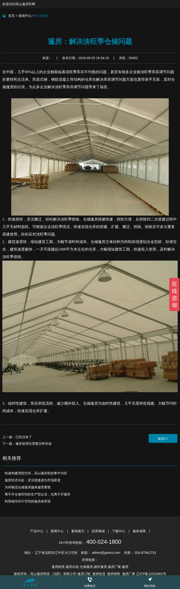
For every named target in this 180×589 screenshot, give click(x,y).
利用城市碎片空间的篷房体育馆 (28, 501)
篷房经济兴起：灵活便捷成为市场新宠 (32, 480)
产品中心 (37, 531)
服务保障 (140, 531)
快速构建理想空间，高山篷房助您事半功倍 (36, 473)
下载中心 (119, 531)
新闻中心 (25, 16)
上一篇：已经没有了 (17, 437)
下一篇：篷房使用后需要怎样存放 (27, 443)
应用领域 (99, 531)
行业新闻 (42, 16)
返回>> (163, 439)
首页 (11, 16)
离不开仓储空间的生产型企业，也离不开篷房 (37, 494)
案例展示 (78, 531)
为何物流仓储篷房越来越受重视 (28, 487)
